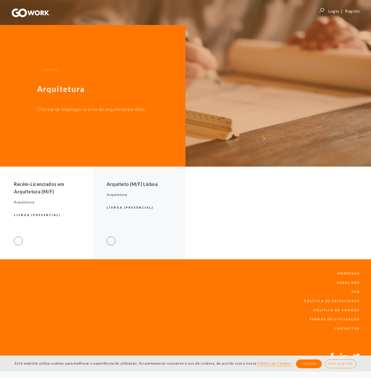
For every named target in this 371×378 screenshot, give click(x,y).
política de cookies (337, 310)
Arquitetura (24, 202)
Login (333, 10)
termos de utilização (334, 319)
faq (356, 291)
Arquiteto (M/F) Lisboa (132, 184)
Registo (352, 10)
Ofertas (50, 61)
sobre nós (348, 282)
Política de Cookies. (274, 363)
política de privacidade (332, 301)
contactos (347, 328)
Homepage (349, 273)
